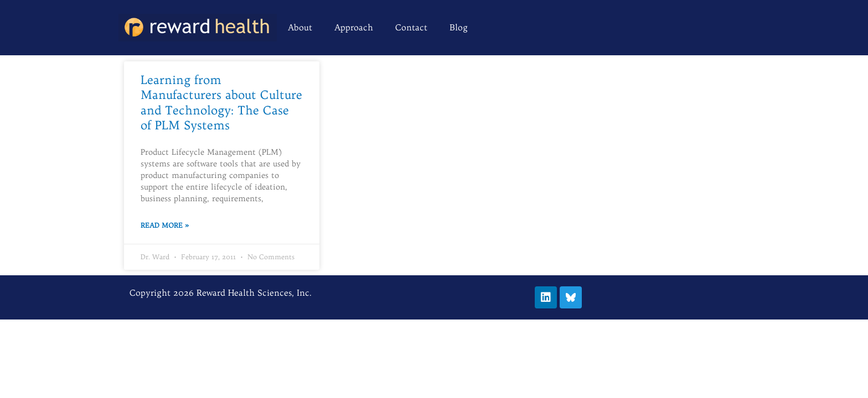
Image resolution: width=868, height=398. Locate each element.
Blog (459, 27)
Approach (353, 27)
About (300, 27)
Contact (411, 27)
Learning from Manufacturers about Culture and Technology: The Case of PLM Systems (221, 102)
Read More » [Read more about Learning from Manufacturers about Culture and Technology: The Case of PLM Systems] (165, 225)
